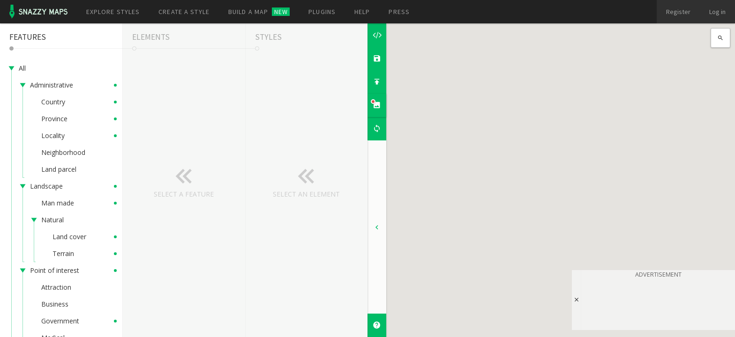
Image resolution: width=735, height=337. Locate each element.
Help (362, 11)
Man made (57, 202)
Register (678, 11)
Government (60, 320)
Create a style (184, 11)
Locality (53, 135)
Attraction (56, 287)
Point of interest (54, 270)
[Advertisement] (658, 302)
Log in (717, 11)
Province (54, 118)
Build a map (259, 11)
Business (54, 304)
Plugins (322, 11)
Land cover (69, 236)
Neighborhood (63, 152)
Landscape (46, 186)
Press (399, 11)
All (22, 68)
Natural (52, 219)
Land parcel (58, 169)
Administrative (51, 85)
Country (53, 101)
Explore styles (113, 11)
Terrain (63, 253)
